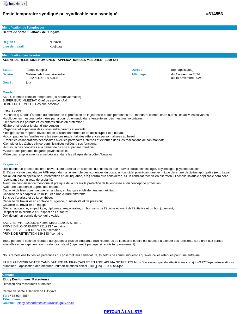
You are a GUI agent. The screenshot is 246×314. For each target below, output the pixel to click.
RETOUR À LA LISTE (123, 312)
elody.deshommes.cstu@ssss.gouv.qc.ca (45, 303)
